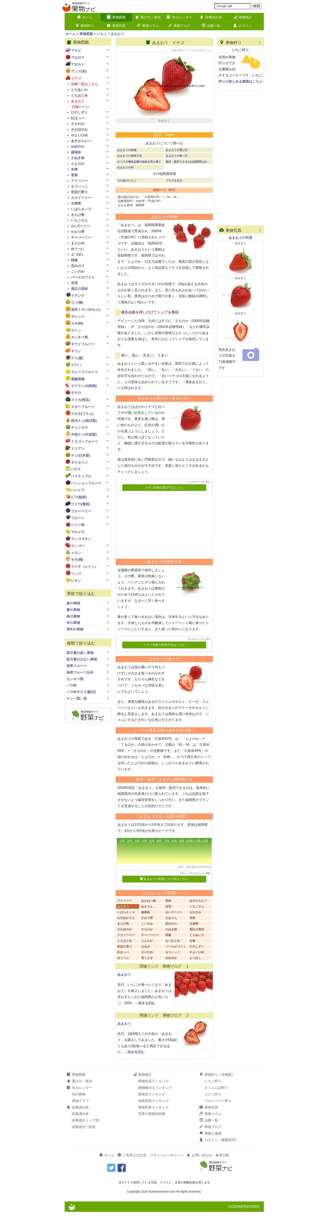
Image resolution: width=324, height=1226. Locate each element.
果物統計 (242, 17)
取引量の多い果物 (88, 652)
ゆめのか (78, 146)
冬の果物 (88, 622)
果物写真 (116, 26)
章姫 (74, 175)
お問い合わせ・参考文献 (208, 1169)
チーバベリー (81, 237)
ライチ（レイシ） (84, 566)
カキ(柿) (77, 323)
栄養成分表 (211, 17)
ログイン (242, 26)
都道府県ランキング (153, 1115)
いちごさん (79, 220)
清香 (192, 932)
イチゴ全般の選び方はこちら (164, 501)
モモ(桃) (77, 559)
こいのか (78, 271)
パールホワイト (83, 277)
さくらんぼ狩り (216, 1102)
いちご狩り (240, 50)
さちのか (78, 124)
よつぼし (78, 254)
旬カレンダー (179, 17)
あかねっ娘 (148, 915)
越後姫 (76, 152)
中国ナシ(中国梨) (84, 434)
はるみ (145, 960)
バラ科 (88, 685)
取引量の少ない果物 (88, 659)
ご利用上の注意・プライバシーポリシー (151, 1169)
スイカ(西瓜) (80, 400)
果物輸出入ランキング (155, 1102)
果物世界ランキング (153, 1121)
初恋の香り (79, 192)
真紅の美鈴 (79, 288)
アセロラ (78, 57)
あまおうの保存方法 (129, 169)
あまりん (147, 920)
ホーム (84, 17)
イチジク (78, 295)
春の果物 (88, 603)
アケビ (76, 50)
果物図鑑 (116, 17)
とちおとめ (79, 95)
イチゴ (76, 78)
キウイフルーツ (83, 344)
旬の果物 (78, 1108)
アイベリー (79, 180)
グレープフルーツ (84, 372)
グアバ (76, 365)
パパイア (78, 490)
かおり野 (78, 231)
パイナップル (81, 476)
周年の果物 (88, 629)
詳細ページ (80, 107)
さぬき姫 (78, 158)
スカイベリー (81, 197)
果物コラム (148, 26)
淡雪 (74, 283)
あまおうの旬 (125, 181)
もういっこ (79, 186)
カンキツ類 (79, 337)
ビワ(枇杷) (79, 497)
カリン (76, 330)
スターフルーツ (83, 407)
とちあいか (79, 89)
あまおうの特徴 (126, 164)
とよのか (78, 163)
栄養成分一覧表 (84, 1141)
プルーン (78, 518)
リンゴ (76, 573)
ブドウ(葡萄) (80, 504)
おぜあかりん (126, 932)
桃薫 (74, 260)
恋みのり (78, 266)
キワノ (76, 351)
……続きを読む (143, 1017)
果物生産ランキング (153, 1095)
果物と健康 (210, 1147)
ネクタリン (79, 462)
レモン (76, 580)
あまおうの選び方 (177, 164)
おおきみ (195, 926)
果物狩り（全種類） (217, 1089)
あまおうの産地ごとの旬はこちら (164, 893)
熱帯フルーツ (88, 666)
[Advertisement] (162, 539)
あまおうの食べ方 (177, 169)
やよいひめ (79, 135)
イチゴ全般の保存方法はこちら (164, 659)
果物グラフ (80, 1115)
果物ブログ (179, 26)
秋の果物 (88, 616)
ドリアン (78, 448)
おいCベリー (80, 226)
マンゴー (78, 546)
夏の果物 (88, 610)
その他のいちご (126, 194)
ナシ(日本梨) (80, 455)
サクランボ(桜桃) (84, 386)
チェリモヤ (79, 427)
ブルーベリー (81, 511)
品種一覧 (211, 26)
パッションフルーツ (86, 483)
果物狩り (84, 26)
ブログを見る (174, 194)
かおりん (171, 932)
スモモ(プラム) (82, 414)
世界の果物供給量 (151, 1128)
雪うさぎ (147, 972)
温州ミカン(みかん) (85, 309)
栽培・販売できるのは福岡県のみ (186, 175)
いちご (102, 34)
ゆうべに (78, 249)
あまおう (78, 101)
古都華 (76, 203)
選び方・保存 (148, 17)
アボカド (78, 64)
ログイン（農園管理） (218, 1154)
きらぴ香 (78, 215)
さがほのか (79, 129)
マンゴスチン (81, 539)
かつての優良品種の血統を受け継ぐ (139, 175)
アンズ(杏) (79, 71)
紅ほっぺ (78, 118)
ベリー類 (78, 525)
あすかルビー (81, 141)
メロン (76, 553)
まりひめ (78, 243)
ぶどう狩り (212, 1108)
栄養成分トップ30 (85, 1134)
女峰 (74, 169)
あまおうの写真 (240, 237)
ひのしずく (79, 112)
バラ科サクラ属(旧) (88, 692)
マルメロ (78, 532)
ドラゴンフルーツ (84, 441)
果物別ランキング (151, 1108)
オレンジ (78, 316)
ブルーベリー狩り (218, 1115)
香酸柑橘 (78, 379)
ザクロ (76, 393)
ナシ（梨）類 (88, 698)
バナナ (76, 469)
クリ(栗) (77, 358)
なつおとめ (172, 955)
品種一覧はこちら (84, 84)
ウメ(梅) (77, 302)
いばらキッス (81, 209)
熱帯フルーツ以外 (88, 672)
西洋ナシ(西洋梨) (84, 420)
